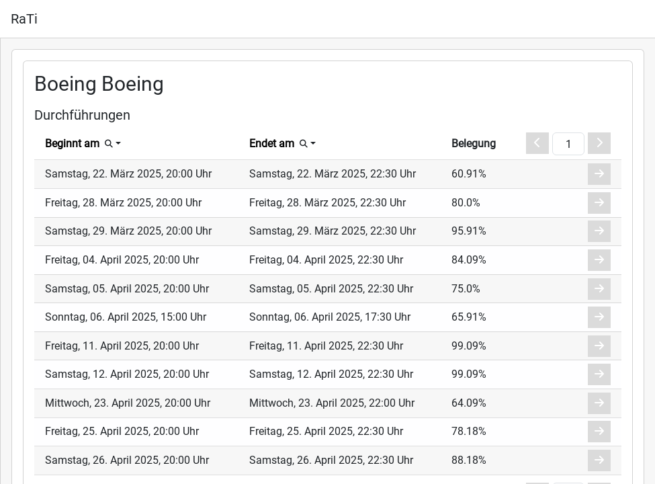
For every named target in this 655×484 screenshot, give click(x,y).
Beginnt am (72, 143)
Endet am (271, 143)
